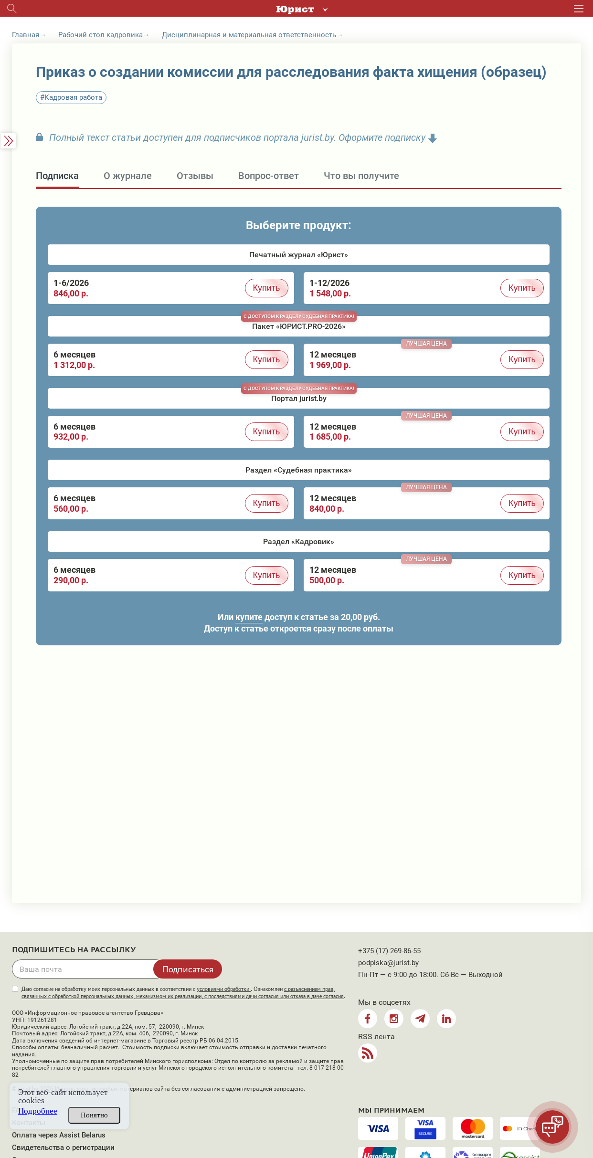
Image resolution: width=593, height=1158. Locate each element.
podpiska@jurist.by (388, 962)
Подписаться (187, 969)
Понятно (94, 1115)
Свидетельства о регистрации (63, 1147)
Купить (266, 288)
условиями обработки (224, 989)
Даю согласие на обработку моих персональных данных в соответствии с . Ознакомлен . (183, 993)
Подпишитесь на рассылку (74, 950)
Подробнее (37, 1111)
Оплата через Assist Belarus (59, 1135)
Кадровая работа (73, 97)
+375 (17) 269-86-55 (389, 951)
